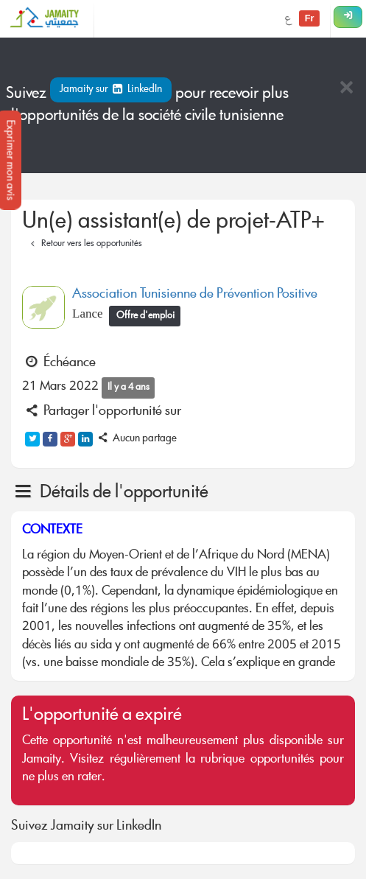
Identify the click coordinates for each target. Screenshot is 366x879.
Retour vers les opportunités (84, 244)
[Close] (346, 88)
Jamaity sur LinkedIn (111, 90)
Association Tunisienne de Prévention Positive (194, 295)
